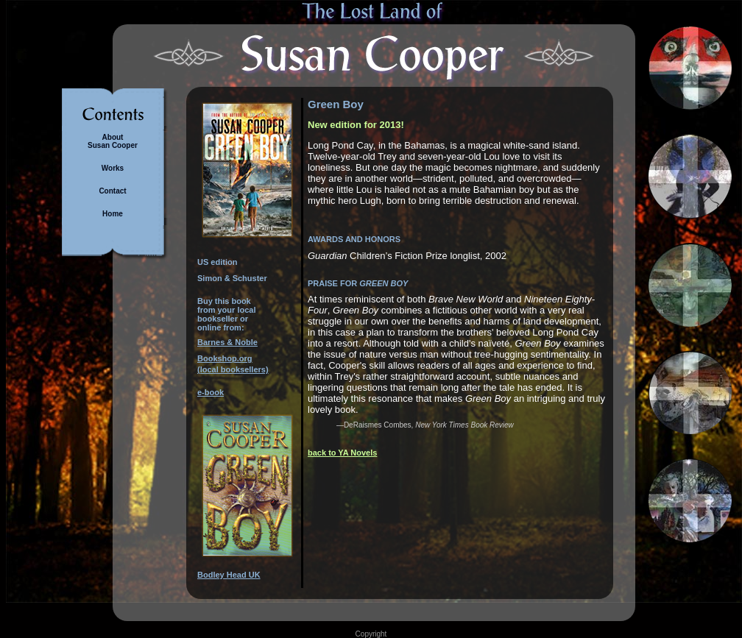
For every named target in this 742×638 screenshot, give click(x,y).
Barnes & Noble (227, 342)
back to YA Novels (342, 452)
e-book (210, 392)
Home (112, 214)
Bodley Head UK (229, 574)
